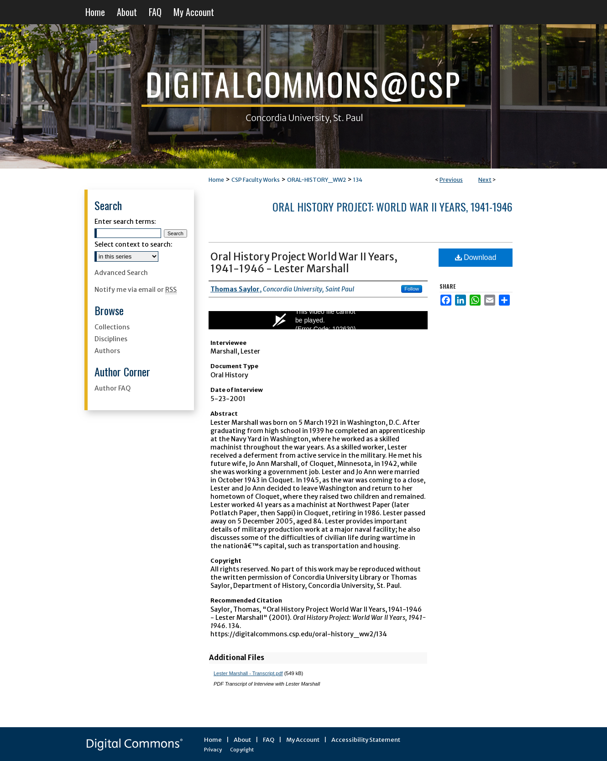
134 (357, 179)
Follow (411, 288)
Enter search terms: (125, 221)
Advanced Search (121, 273)
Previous (451, 179)
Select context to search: (133, 244)
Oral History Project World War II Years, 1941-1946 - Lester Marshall (304, 262)
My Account (302, 740)
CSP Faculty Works (255, 179)
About (242, 740)
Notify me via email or (135, 289)
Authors (107, 351)
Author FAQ (112, 388)
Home (216, 179)
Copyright (242, 749)
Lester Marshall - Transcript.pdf (248, 673)
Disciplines (110, 339)
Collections (112, 327)
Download (476, 257)
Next (485, 179)
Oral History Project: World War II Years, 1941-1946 (392, 206)
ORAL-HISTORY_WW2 (316, 179)
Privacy (213, 749)
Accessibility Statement (365, 740)
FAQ (268, 740)
